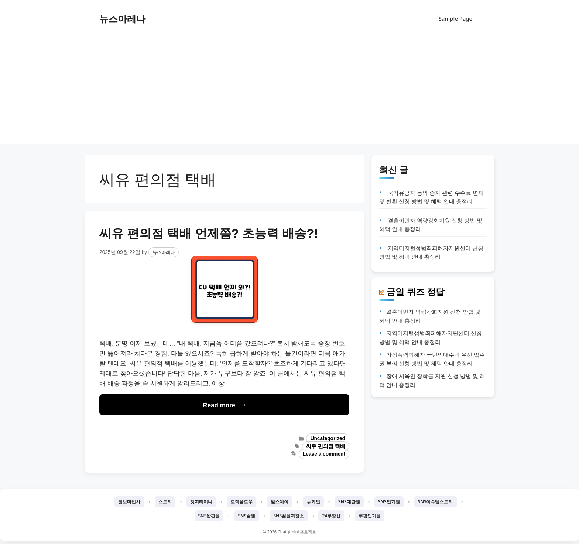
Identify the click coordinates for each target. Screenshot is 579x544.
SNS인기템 (389, 502)
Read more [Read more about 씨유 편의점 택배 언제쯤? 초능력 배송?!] (219, 405)
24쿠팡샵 (331, 516)
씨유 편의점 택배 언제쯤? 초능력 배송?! (208, 233)
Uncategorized (327, 438)
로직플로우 (241, 502)
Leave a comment (324, 454)
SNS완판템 (209, 516)
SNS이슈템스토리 (435, 502)
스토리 (165, 502)
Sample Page (455, 18)
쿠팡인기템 (370, 516)
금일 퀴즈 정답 (416, 291)
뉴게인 (313, 502)
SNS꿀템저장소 (288, 516)
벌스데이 (279, 502)
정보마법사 (129, 502)
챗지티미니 (201, 502)
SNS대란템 (349, 502)
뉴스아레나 (122, 18)
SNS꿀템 (247, 516)
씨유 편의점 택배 (325, 446)
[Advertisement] (289, 92)
